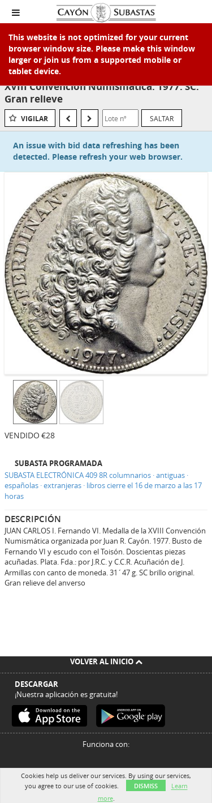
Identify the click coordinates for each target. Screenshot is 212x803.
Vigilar (34, 118)
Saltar (162, 118)
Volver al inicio (106, 661)
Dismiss (146, 785)
